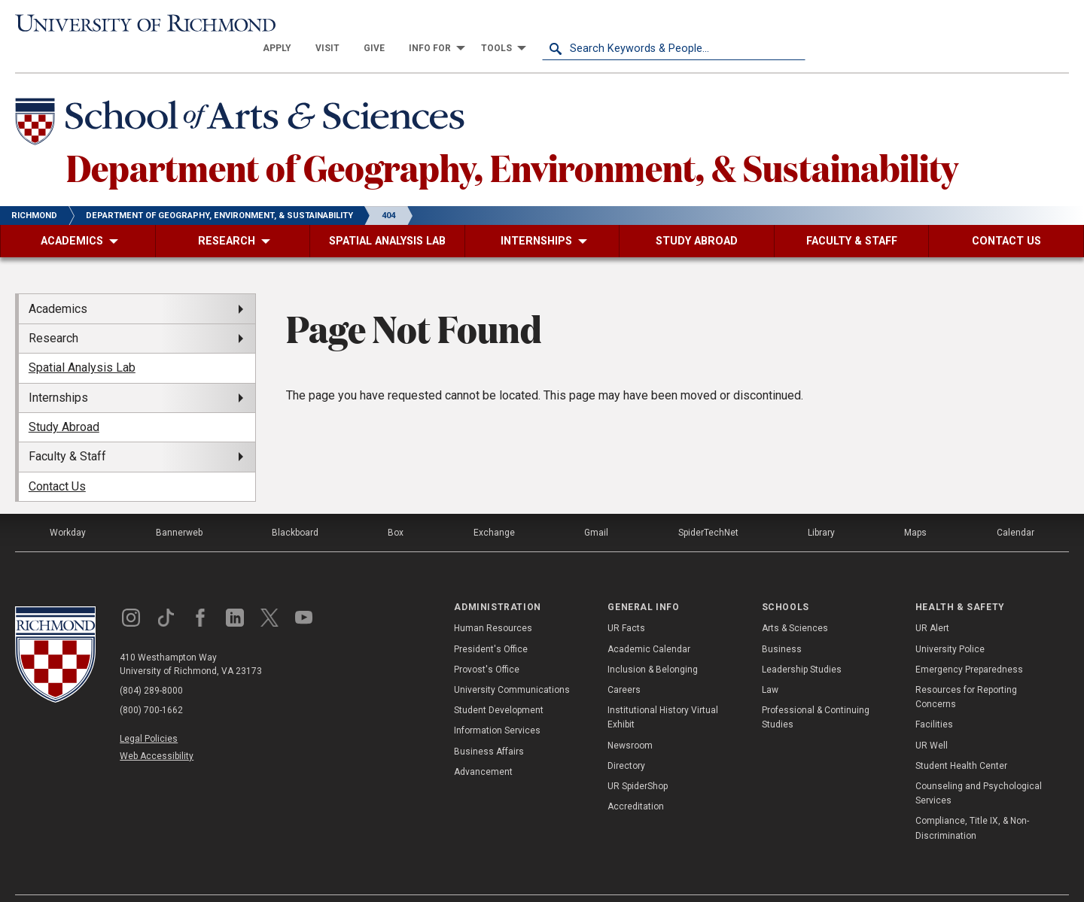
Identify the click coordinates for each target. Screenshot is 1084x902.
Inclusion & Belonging (652, 644)
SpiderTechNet (708, 508)
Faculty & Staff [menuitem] (67, 432)
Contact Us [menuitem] (57, 461)
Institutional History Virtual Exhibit (662, 693)
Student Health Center (961, 741)
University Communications (512, 666)
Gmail (596, 508)
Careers (624, 666)
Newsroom (630, 720)
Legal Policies (149, 714)
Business (782, 624)
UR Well (931, 720)
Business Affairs (489, 726)
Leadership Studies (802, 644)
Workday (68, 508)
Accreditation (635, 782)
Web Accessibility (156, 732)
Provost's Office (486, 644)
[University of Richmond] (147, 24)
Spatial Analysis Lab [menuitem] (82, 343)
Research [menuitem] (53, 314)
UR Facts (626, 604)
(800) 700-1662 (151, 686)
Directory (626, 741)
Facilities (934, 700)
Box (395, 508)
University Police (950, 624)
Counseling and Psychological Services (978, 769)
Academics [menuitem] (58, 284)
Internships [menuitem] (58, 373)
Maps (915, 508)
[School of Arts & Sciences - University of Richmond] (244, 100)
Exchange (494, 508)
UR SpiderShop (637, 762)
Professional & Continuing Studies (815, 693)
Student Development (499, 686)
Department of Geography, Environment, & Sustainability (512, 142)
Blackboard (295, 508)
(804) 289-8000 (151, 666)
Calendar (1015, 508)
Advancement (483, 747)
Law (770, 666)
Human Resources (493, 604)
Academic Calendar (648, 624)
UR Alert (932, 604)
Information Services (497, 706)
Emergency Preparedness (969, 644)
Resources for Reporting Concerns (966, 673)
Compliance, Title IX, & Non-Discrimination (972, 803)
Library (821, 508)
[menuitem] (540, 24)
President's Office (491, 624)
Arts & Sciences (795, 604)
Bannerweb (179, 508)
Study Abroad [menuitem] (64, 403)
